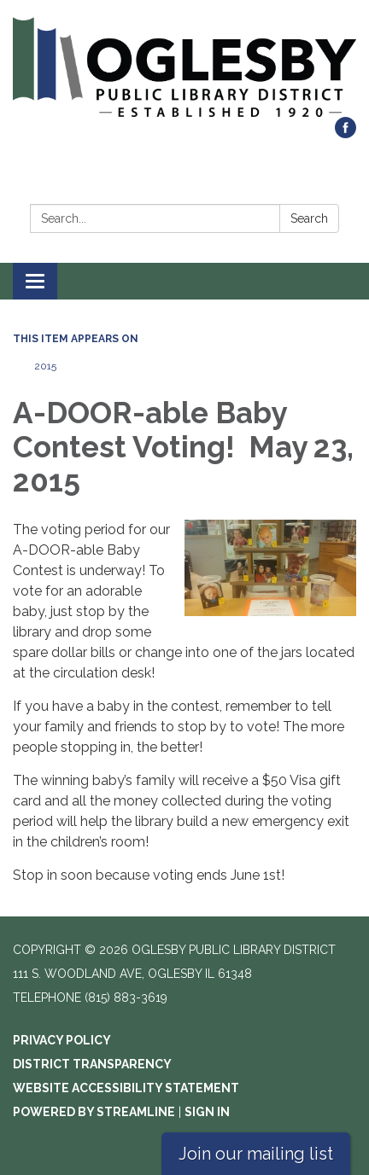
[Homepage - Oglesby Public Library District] (184, 67)
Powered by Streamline (94, 1112)
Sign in (207, 1112)
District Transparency (92, 1064)
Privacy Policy (62, 1040)
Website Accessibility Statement (126, 1088)
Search (309, 218)
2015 (45, 366)
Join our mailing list (256, 1153)
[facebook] (345, 133)
